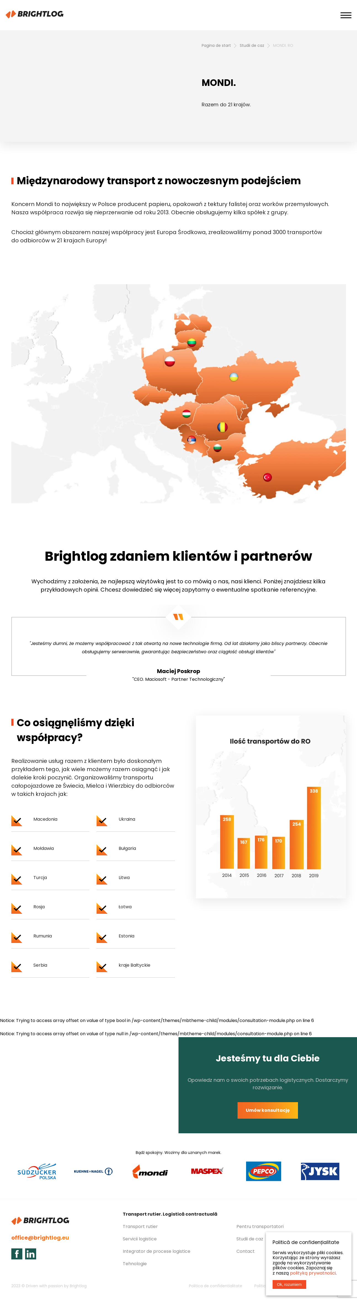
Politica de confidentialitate (215, 1286)
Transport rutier (140, 1226)
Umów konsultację (268, 1110)
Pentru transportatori (260, 1226)
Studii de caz (252, 45)
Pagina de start (216, 45)
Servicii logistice (140, 1239)
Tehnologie (135, 1264)
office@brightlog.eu (40, 1238)
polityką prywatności (313, 1273)
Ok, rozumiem (289, 1284)
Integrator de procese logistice (156, 1251)
